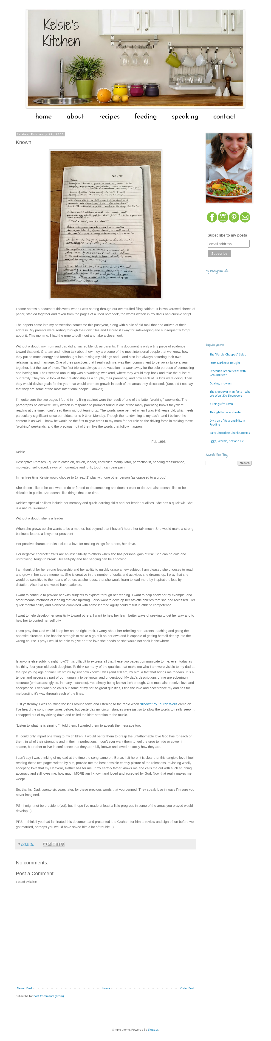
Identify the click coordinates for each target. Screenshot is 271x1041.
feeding (146, 116)
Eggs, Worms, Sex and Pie (227, 441)
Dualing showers (221, 383)
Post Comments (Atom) (49, 996)
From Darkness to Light (225, 363)
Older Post (187, 988)
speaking (185, 116)
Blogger (153, 1030)
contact (224, 116)
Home (106, 988)
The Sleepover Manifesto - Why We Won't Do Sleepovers (230, 394)
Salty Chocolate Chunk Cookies (230, 433)
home (43, 116)
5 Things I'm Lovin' (222, 404)
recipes (109, 116)
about (75, 116)
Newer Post (24, 988)
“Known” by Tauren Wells (158, 704)
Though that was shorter (226, 412)
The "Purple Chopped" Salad (228, 354)
